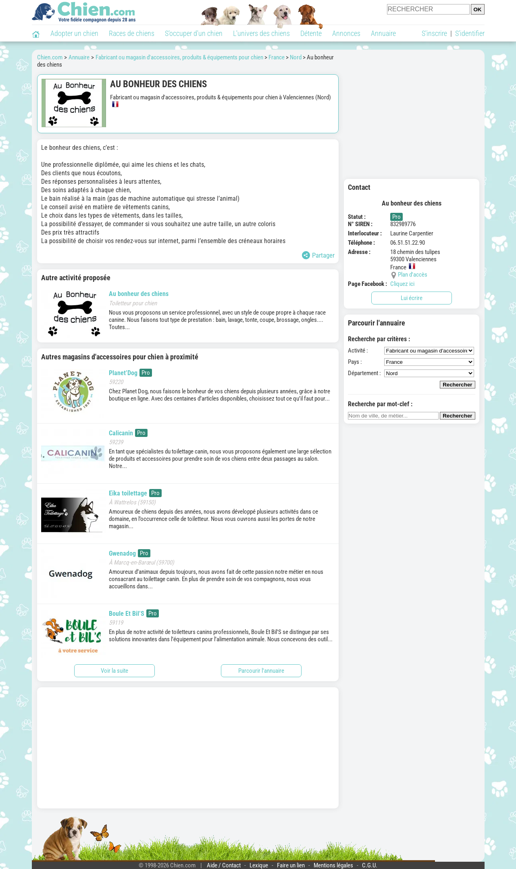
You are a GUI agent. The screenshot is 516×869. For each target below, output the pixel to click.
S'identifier (470, 33)
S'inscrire (434, 33)
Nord (296, 57)
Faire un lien (291, 865)
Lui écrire (411, 298)
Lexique (259, 865)
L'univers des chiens (261, 33)
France (276, 57)
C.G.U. (369, 865)
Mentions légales (333, 865)
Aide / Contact (224, 865)
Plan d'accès (412, 274)
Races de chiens (131, 33)
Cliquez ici (402, 284)
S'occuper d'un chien (194, 33)
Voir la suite (114, 670)
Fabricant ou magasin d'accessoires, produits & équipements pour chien (179, 57)
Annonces (346, 33)
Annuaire (383, 33)
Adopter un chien (74, 33)
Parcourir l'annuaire (261, 670)
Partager (318, 255)
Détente (311, 33)
